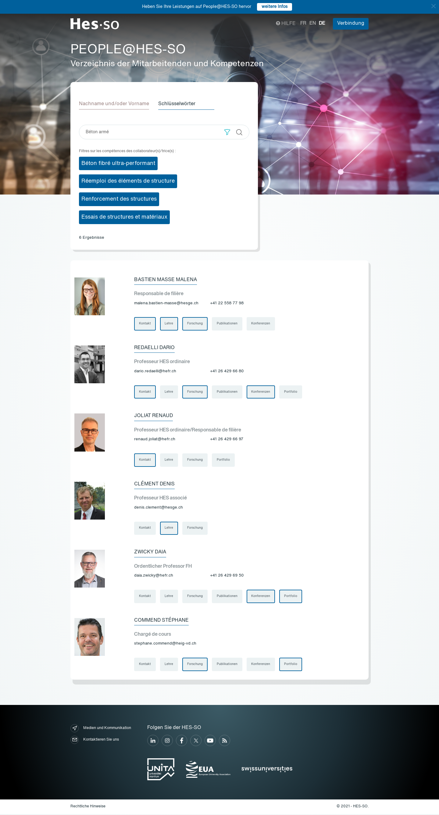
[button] (227, 132)
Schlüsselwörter (177, 104)
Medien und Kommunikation (100, 729)
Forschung (195, 323)
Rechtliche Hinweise (87, 808)
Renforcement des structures (119, 199)
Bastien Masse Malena (165, 279)
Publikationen (227, 323)
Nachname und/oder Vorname (114, 104)
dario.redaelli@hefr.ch (155, 371)
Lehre (169, 323)
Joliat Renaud (153, 416)
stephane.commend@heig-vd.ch (165, 644)
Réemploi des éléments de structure (128, 181)
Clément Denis (154, 484)
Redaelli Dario (154, 347)
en (312, 23)
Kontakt (145, 323)
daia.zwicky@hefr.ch (153, 576)
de (322, 23)
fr (303, 23)
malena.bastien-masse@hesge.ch (166, 303)
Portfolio (291, 392)
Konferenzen (261, 323)
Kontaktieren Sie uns (94, 741)
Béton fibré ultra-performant (118, 163)
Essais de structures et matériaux (124, 217)
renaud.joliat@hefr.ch (154, 439)
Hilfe (286, 23)
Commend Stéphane (161, 621)
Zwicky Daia (150, 552)
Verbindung (350, 23)
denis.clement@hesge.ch (158, 508)
